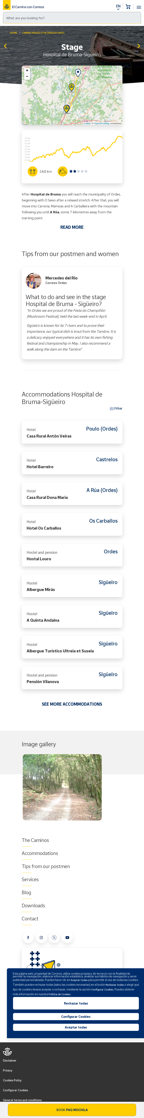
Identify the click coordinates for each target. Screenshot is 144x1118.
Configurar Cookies (15, 1090)
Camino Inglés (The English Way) (43, 32)
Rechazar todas (76, 1003)
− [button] (27, 77)
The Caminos (35, 840)
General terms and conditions (22, 1100)
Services (30, 879)
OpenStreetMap (101, 123)
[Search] (72, 18)
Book (72, 1110)
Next (121, 789)
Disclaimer (9, 1060)
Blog (26, 892)
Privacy (7, 1070)
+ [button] (27, 71)
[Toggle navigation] (139, 5)
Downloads (33, 905)
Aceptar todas (76, 1027)
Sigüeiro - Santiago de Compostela (138, 46)
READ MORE (72, 227)
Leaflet (87, 123)
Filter (116, 408)
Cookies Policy (12, 1080)
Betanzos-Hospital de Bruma (5, 46)
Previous (23, 789)
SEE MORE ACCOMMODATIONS (72, 704)
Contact (30, 918)
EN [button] (118, 6)
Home (13, 32)
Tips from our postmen (46, 866)
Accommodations (40, 853)
